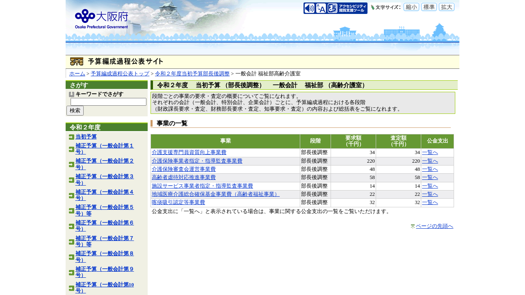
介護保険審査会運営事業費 (184, 169)
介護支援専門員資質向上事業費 (189, 152)
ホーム (77, 74)
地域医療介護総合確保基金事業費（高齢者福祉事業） (216, 194)
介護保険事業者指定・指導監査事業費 (197, 161)
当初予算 (86, 137)
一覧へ (430, 152)
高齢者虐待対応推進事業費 (184, 177)
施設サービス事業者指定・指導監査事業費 (202, 186)
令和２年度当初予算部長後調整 (192, 74)
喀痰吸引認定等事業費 (178, 202)
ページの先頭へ (434, 226)
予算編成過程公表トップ (120, 74)
